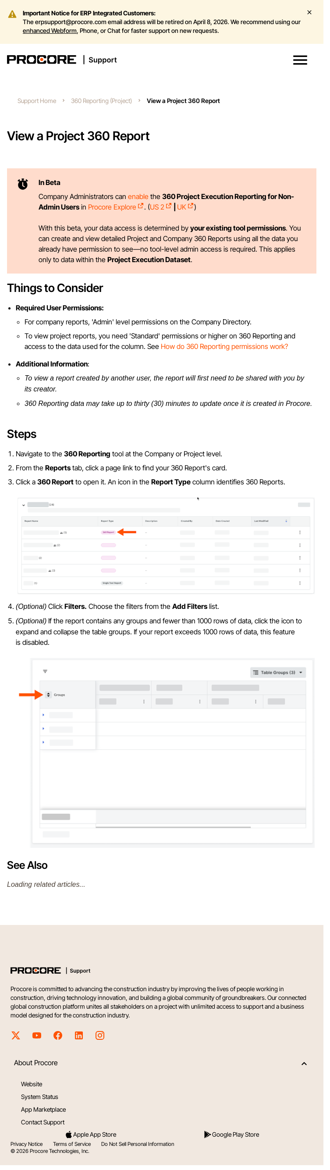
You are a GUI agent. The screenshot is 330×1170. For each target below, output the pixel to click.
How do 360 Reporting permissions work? (224, 346)
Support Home (37, 100)
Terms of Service (72, 1144)
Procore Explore (116, 207)
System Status (39, 1096)
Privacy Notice (27, 1144)
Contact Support (42, 1122)
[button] (300, 60)
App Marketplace (43, 1109)
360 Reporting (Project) (101, 100)
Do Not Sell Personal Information (137, 1144)
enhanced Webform (50, 30)
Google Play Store (231, 1134)
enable (138, 196)
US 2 (161, 207)
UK (185, 207)
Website (31, 1084)
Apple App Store (90, 1134)
